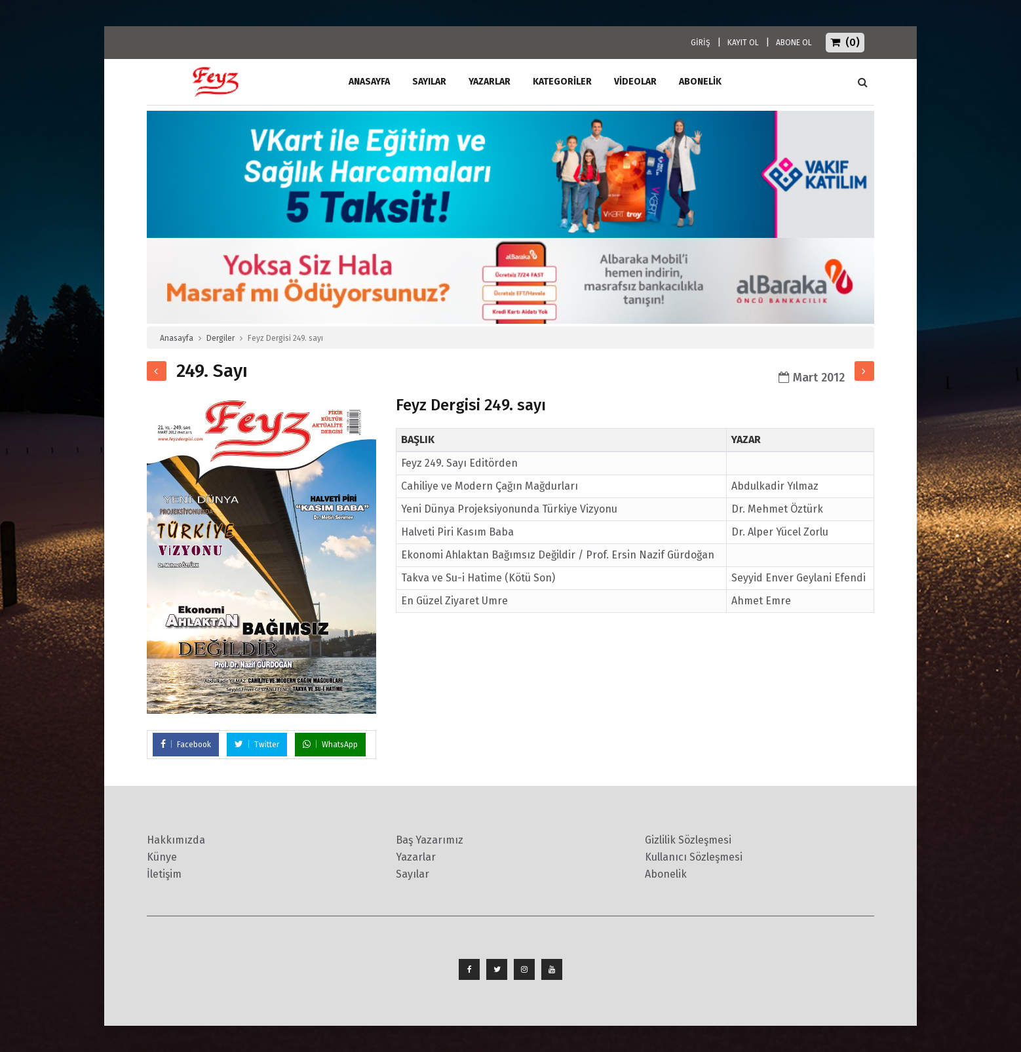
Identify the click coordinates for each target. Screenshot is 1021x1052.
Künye (162, 857)
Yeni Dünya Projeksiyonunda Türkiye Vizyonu (509, 509)
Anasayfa (176, 338)
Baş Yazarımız (429, 840)
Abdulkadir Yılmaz (775, 486)
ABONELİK (700, 81)
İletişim (164, 874)
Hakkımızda (176, 840)
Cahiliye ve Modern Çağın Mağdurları (489, 486)
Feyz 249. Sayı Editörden (459, 463)
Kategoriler (562, 81)
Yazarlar (489, 81)
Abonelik (666, 874)
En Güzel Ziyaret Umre (454, 600)
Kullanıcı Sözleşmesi (693, 857)
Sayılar (429, 81)
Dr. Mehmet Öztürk (777, 509)
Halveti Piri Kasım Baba (457, 532)
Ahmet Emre (761, 600)
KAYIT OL (743, 42)
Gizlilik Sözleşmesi (688, 840)
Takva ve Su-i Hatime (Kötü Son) (478, 578)
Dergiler (220, 338)
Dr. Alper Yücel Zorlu (779, 532)
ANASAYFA (369, 81)
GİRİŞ (700, 42)
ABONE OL (794, 42)
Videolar (635, 81)
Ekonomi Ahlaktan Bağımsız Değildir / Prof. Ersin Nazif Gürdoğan (557, 555)
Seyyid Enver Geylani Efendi (798, 578)
